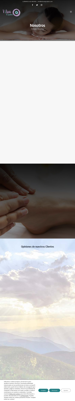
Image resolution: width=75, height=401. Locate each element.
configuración (19, 396)
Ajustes (65, 389)
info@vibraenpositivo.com (45, 1)
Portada (33, 29)
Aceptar (41, 389)
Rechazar (53, 389)
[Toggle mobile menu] (71, 12)
